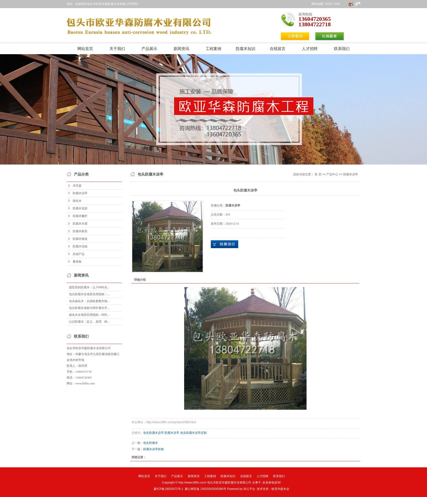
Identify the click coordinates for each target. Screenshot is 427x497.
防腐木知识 (245, 49)
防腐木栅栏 (80, 216)
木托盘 (77, 185)
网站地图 (317, 4)
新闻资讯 (181, 49)
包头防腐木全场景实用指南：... (89, 294)
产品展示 (149, 49)
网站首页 (85, 49)
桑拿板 (77, 261)
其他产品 (78, 254)
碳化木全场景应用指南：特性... (89, 315)
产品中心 (332, 174)
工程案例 (213, 49)
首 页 (318, 174)
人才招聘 (310, 49)
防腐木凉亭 (80, 193)
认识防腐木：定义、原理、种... (89, 321)
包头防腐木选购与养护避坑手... (89, 308)
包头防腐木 (150, 443)
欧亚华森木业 (280, 489)
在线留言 (277, 49)
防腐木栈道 (80, 239)
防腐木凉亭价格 (153, 449)
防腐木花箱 (80, 246)
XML (337, 4)
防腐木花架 (80, 208)
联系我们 (342, 49)
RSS (329, 4)
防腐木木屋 (80, 223)
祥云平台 (249, 489)
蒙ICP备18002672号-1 (168, 489)
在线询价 (224, 244)
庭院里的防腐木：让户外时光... (89, 287)
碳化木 (77, 201)
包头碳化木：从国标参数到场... (89, 301)
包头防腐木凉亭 (153, 432)
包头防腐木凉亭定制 (193, 432)
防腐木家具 (80, 231)
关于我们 (117, 49)
